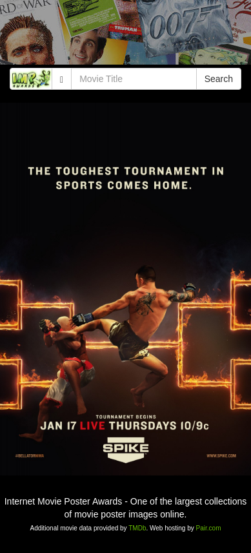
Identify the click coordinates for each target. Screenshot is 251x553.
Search (219, 79)
